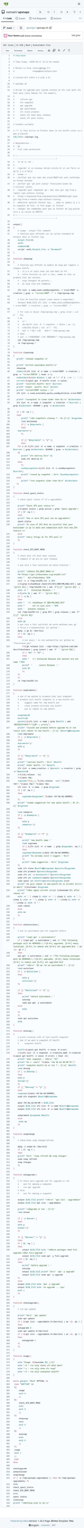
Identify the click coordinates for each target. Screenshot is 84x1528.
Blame (29, 50)
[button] (21, 27)
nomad (11, 12)
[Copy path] (50, 28)
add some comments (31, 35)
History (40, 50)
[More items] (80, 18)
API (53, 1525)
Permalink (18, 50)
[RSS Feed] (40, 12)
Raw (7, 50)
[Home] (6, 4)
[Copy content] (54, 50)
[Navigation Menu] (79, 3)
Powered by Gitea (20, 1520)
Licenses (45, 1525)
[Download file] (49, 50)
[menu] (34, 1525)
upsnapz (23, 12)
